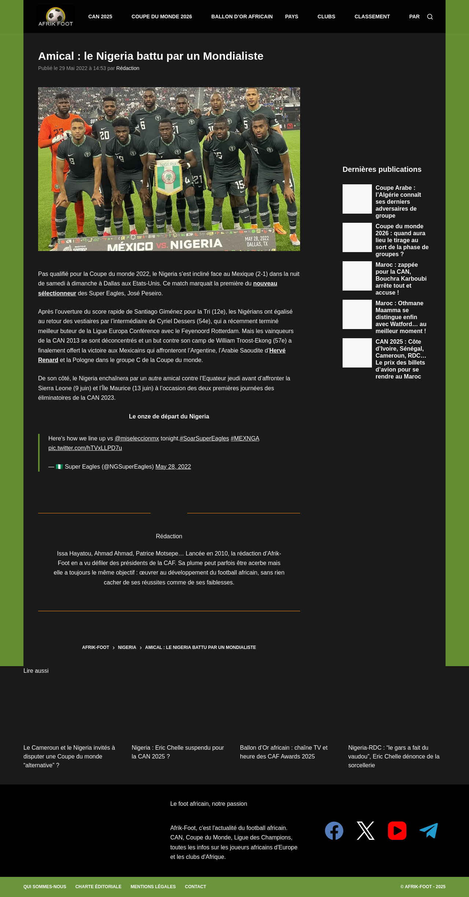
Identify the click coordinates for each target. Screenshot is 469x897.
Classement (346, 16)
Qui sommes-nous (44, 886)
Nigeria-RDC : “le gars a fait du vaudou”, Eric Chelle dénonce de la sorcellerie (394, 756)
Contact (195, 886)
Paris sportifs (395, 16)
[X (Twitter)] (366, 831)
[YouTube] (397, 831)
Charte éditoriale (98, 886)
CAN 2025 (117, 16)
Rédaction (127, 68)
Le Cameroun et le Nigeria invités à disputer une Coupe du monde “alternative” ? (69, 756)
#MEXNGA (245, 438)
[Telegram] (429, 831)
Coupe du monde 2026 (169, 16)
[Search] (430, 16)
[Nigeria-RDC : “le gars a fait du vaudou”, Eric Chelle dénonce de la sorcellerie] (397, 708)
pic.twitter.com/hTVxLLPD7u (85, 448)
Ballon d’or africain (232, 16)
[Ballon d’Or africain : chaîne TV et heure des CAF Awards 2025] (288, 708)
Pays (278, 16)
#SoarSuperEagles (204, 438)
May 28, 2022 (173, 467)
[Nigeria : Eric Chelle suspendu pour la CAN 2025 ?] (180, 708)
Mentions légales (153, 886)
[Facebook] (334, 831)
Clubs (307, 16)
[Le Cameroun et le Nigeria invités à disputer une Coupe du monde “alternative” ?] (72, 708)
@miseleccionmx (137, 438)
